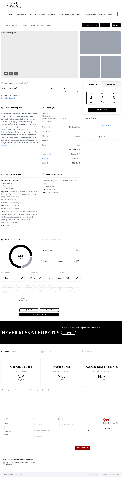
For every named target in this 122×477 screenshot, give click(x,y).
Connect (6, 434)
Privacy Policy (93, 474)
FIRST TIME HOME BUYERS (86, 14)
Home (6, 418)
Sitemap (117, 474)
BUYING (33, 14)
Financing (7, 429)
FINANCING (69, 14)
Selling (6, 426)
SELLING (41, 14)
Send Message (82, 447)
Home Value (7, 431)
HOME (10, 14)
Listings (6, 421)
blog (61, 14)
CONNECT (112, 14)
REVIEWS (101, 14)
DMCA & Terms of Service (105, 474)
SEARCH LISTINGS (21, 14)
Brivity (11, 474)
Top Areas (52, 14)
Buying (6, 423)
